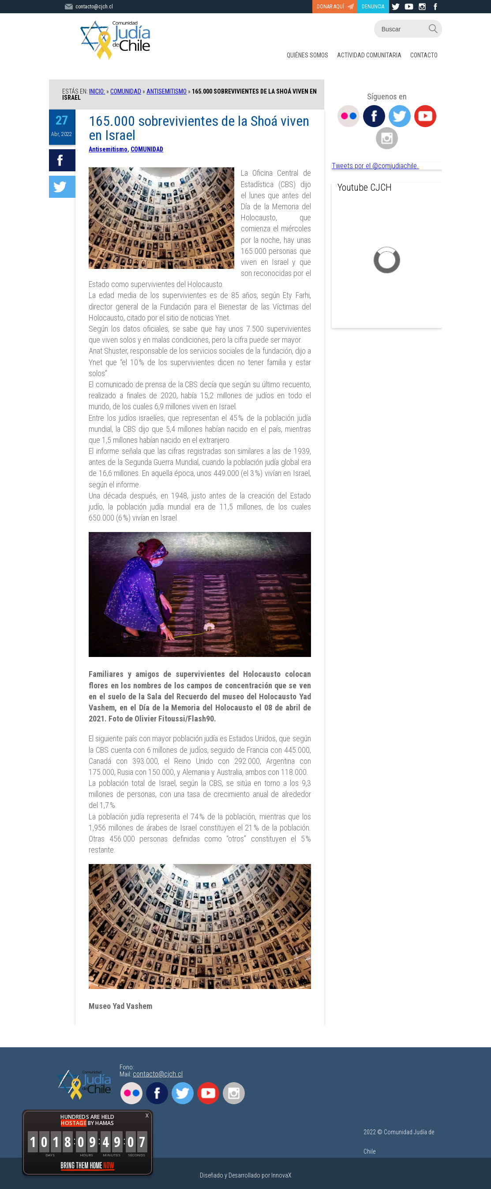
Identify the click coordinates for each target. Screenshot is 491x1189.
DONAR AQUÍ (330, 7)
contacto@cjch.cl (158, 1074)
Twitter (400, 116)
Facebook (374, 116)
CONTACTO (424, 55)
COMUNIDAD (125, 91)
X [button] (147, 1115)
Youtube (425, 116)
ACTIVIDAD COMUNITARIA (369, 55)
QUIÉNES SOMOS (307, 55)
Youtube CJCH (364, 187)
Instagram (387, 138)
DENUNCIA (373, 7)
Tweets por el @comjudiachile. (375, 166)
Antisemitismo (166, 91)
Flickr (348, 116)
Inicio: (97, 91)
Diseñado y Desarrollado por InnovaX (246, 1175)
